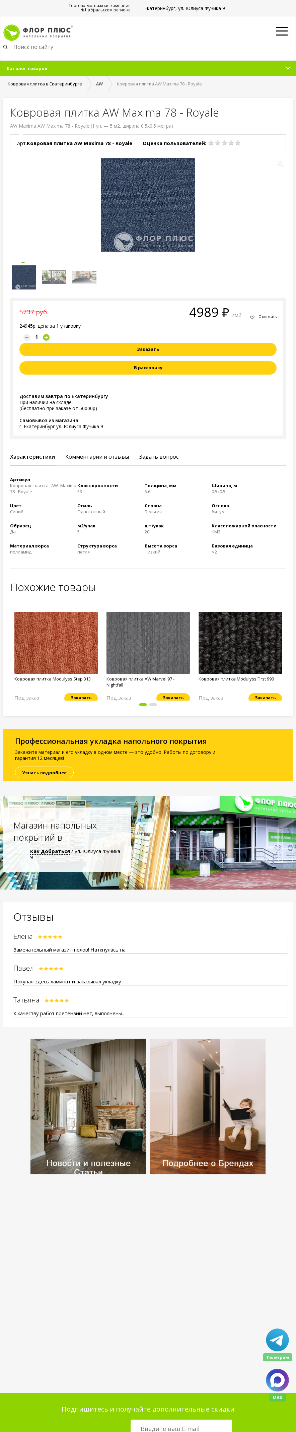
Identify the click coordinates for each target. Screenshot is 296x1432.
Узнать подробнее (44, 773)
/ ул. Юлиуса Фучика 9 (75, 854)
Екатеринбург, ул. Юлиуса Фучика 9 (184, 8)
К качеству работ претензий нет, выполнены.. (68, 1013)
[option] (56, 654)
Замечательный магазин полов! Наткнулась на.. (70, 949)
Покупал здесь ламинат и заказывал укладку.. (68, 981)
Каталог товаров (27, 68)
